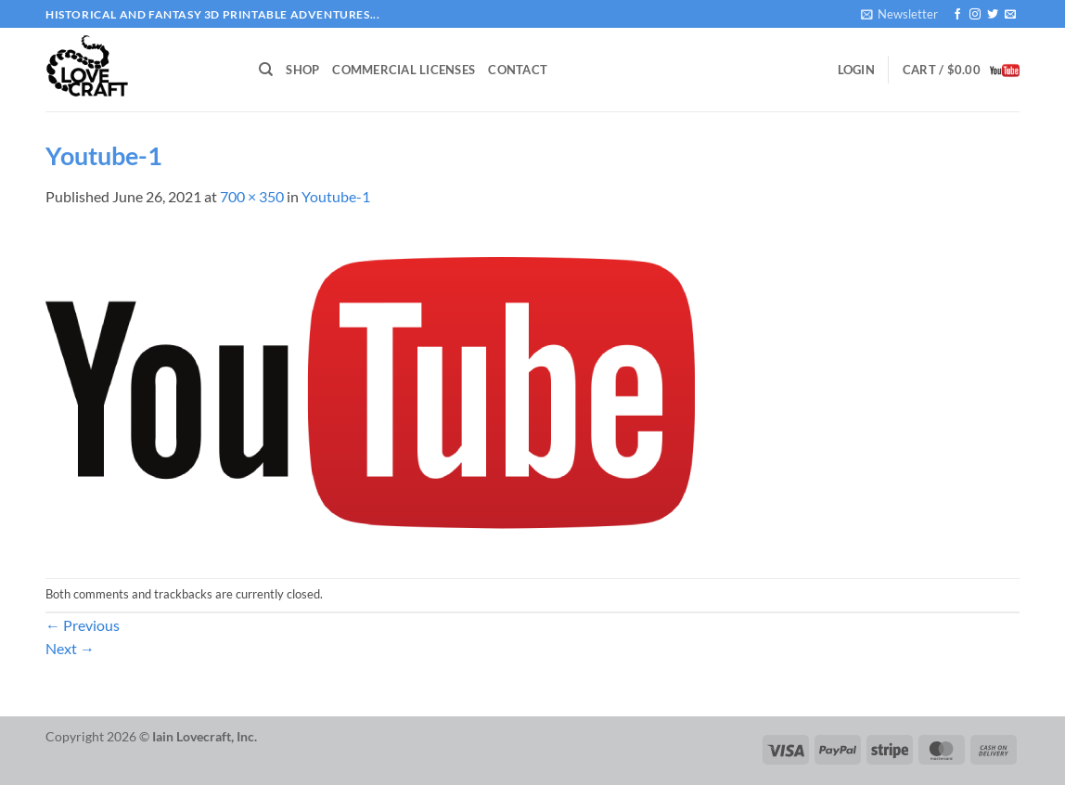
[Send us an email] (1010, 14)
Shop (302, 69)
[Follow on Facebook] (957, 14)
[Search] (266, 69)
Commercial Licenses (403, 69)
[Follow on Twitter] (992, 14)
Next (70, 648)
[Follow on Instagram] (975, 14)
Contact (517, 69)
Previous (82, 625)
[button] (899, 14)
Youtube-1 (336, 196)
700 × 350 (252, 196)
